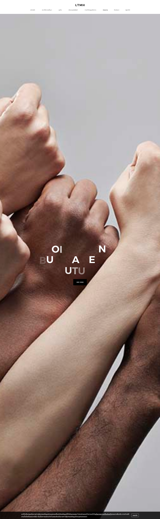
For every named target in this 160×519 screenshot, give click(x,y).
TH (126, 10)
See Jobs (80, 282)
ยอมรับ (135, 515)
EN (129, 10)
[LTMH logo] (80, 5)
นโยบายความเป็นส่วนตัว (103, 514)
